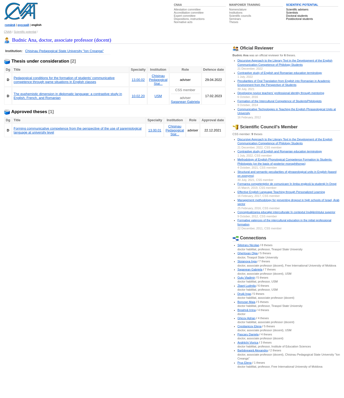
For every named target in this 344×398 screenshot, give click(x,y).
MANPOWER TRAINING (244, 4)
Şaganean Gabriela (185, 102)
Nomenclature (237, 9)
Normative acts (183, 22)
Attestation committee (187, 9)
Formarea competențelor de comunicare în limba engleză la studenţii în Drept (286, 183)
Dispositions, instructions (189, 18)
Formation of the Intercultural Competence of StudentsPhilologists (279, 101)
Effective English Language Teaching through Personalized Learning (281, 192)
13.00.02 (138, 80)
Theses (233, 22)
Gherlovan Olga (247, 253)
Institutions (235, 12)
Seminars (235, 18)
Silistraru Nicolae (248, 245)
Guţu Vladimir (246, 277)
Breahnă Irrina (246, 310)
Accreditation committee (189, 12)
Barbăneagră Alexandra (252, 350)
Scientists (292, 12)
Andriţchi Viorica (247, 342)
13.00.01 (154, 130)
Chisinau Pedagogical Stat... (158, 80)
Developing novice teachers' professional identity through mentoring (280, 93)
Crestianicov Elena (249, 326)
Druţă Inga (244, 293)
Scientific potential (25, 31)
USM (158, 96)
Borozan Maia (246, 301)
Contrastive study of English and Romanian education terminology (279, 72)
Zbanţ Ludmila (246, 285)
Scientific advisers (297, 9)
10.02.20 (138, 96)
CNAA (178, 4)
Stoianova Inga (247, 261)
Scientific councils (240, 15)
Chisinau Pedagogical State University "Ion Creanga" (64, 51)
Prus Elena (244, 362)
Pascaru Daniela (248, 334)
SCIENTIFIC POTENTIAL (302, 4)
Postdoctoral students (299, 18)
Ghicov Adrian (246, 318)
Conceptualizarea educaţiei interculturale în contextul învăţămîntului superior (286, 212)
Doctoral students (297, 15)
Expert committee (185, 15)
